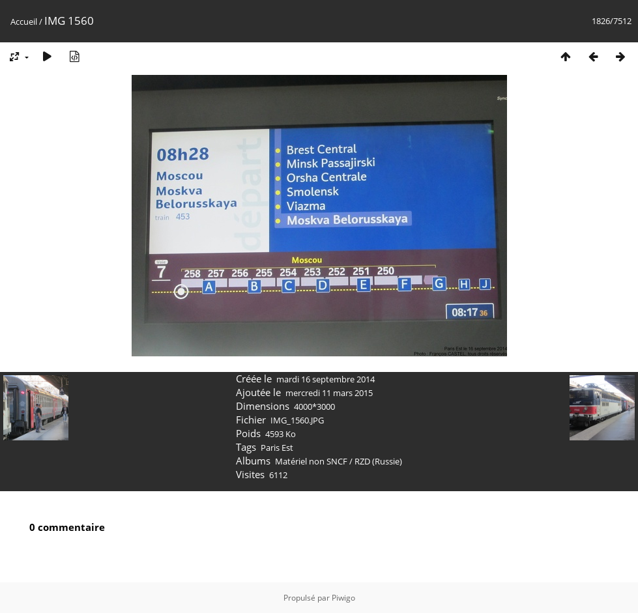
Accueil (23, 21)
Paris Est (277, 447)
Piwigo (343, 597)
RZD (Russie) (378, 461)
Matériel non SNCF (311, 461)
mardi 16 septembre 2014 (325, 379)
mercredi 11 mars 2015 (329, 393)
